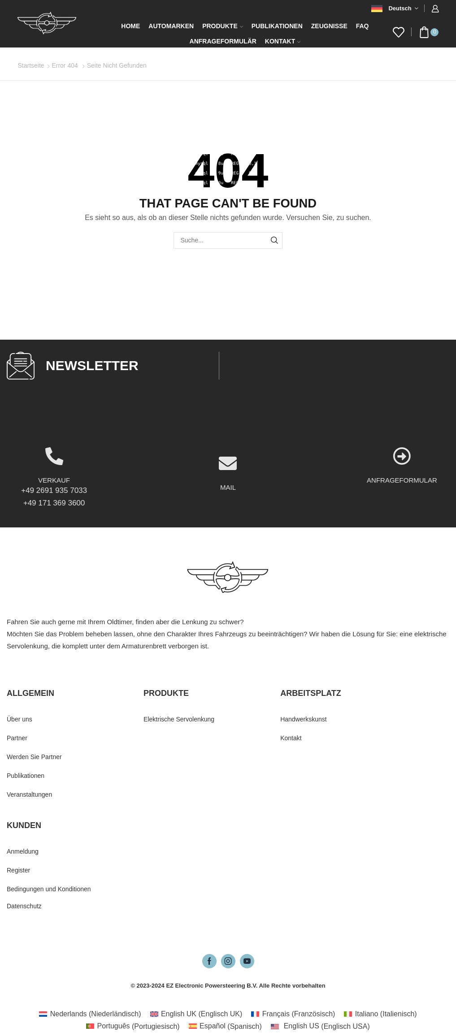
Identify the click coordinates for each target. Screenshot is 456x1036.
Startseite (31, 65)
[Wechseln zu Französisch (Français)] (293, 1014)
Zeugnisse (329, 26)
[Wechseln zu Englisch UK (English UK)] (196, 1014)
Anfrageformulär (223, 41)
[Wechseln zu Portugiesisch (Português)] (133, 1026)
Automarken (171, 26)
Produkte (222, 26)
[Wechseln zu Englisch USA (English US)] (320, 1026)
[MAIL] (228, 498)
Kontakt (282, 41)
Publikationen (277, 26)
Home (130, 26)
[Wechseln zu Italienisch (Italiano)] (380, 1014)
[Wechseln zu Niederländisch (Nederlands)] (90, 1014)
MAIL (228, 522)
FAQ (362, 26)
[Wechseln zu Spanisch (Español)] (225, 1026)
